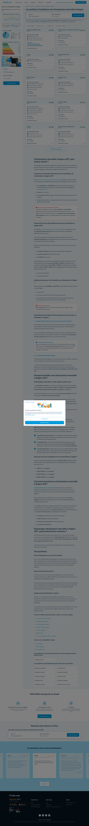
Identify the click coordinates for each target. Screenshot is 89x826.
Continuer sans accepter (29, 402)
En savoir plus (44, 418)
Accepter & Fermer (44, 422)
